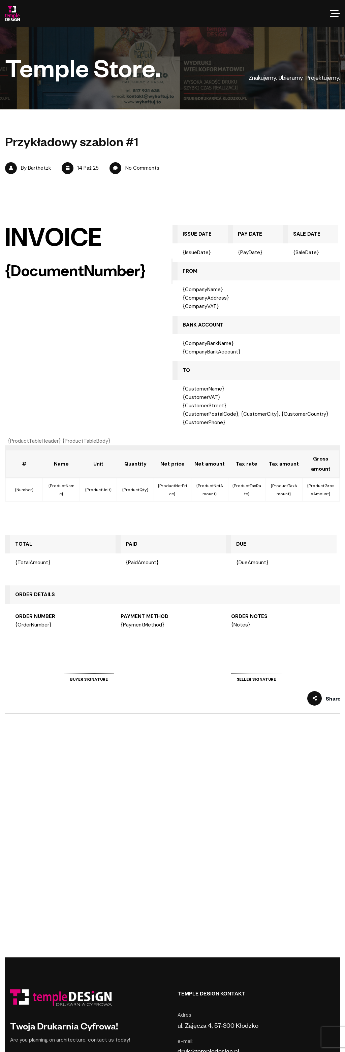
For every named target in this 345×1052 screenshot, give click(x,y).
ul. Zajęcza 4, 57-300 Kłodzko (218, 1025)
